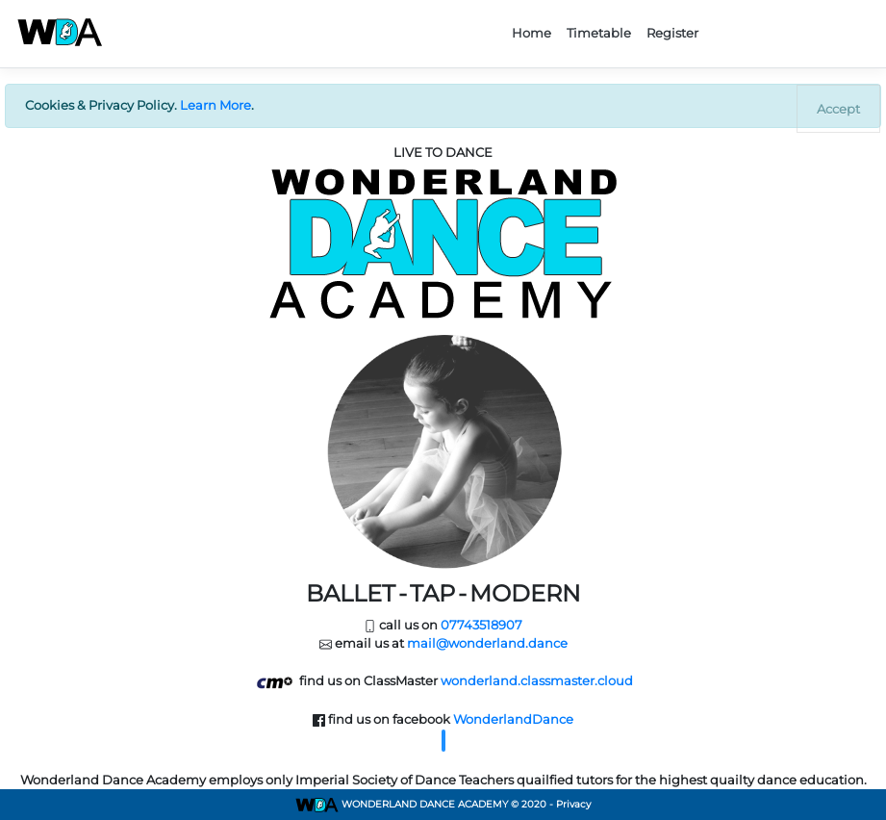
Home (531, 32)
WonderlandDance (513, 719)
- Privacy (570, 804)
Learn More (215, 105)
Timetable (599, 32)
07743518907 (481, 624)
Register (672, 32)
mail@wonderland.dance (487, 643)
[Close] (838, 109)
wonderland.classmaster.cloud (537, 680)
